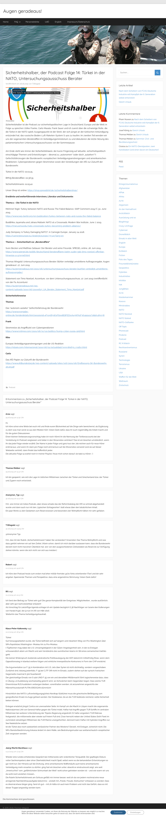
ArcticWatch (124, 213)
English (58, 22)
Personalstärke (32, 22)
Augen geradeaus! (22, 11)
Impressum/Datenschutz (78, 22)
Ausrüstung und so (127, 217)
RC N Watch (124, 343)
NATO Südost (125, 318)
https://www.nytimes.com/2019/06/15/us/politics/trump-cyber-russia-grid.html (45, 331)
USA (121, 372)
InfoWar (122, 280)
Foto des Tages (125, 259)
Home (5, 22)
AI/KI (121, 201)
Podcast (12, 387)
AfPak (121, 192)
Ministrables (124, 305)
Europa (122, 247)
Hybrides (123, 272)
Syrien (122, 356)
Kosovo (122, 301)
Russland (123, 352)
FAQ (17, 22)
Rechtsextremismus (128, 347)
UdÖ (47, 22)
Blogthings (124, 222)
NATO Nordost (125, 314)
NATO (121, 310)
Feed (121, 166)
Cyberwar (123, 230)
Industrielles (124, 276)
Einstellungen (135, 812)
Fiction (122, 255)
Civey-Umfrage (126, 226)
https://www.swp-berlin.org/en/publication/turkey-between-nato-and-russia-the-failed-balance (53, 216)
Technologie (124, 360)
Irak (120, 284)
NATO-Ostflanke (126, 322)
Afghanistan (124, 188)
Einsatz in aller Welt (127, 238)
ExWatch (123, 251)
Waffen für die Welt (127, 377)
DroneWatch (124, 234)
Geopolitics (124, 268)
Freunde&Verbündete (128, 264)
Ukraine (122, 368)
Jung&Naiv (124, 289)
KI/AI (121, 293)
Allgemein (123, 205)
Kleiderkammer (126, 297)
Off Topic (123, 326)
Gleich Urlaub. (125, 102)
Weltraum (123, 381)
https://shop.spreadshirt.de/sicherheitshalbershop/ (53, 190)
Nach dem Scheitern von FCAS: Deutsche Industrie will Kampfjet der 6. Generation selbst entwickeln (137, 94)
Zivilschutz (124, 385)
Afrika (121, 196)
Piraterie (122, 335)
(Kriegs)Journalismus (128, 184)
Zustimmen (118, 812)
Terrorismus (124, 364)
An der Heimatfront (127, 209)
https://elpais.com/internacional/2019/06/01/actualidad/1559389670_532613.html (46, 347)
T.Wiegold (36, 84)
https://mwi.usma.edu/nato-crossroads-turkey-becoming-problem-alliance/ (43, 226)
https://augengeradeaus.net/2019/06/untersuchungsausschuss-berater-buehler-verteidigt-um (52, 269)
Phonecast (123, 331)
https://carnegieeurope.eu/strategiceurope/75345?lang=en (35, 236)
